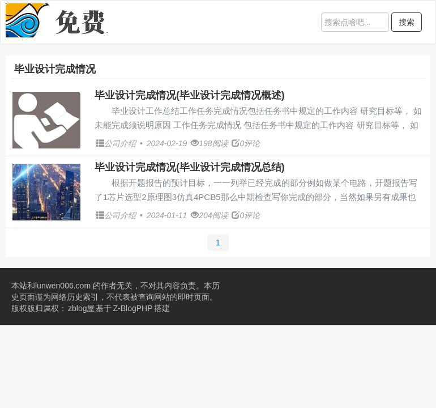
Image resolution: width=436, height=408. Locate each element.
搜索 (406, 22)
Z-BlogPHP (132, 308)
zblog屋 (81, 308)
